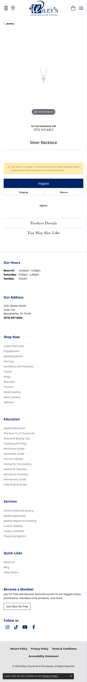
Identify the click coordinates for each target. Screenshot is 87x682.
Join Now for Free (17, 606)
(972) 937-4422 (43, 130)
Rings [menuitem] (7, 376)
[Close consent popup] (71, 676)
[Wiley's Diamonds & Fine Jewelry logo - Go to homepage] (43, 8)
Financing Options (15, 536)
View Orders (11, 572)
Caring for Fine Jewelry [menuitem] (17, 464)
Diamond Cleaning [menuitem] (15, 469)
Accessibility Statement (44, 656)
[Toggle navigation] (81, 8)
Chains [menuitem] (8, 371)
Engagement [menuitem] (11, 351)
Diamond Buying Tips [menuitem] (17, 438)
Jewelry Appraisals (15, 515)
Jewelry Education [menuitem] (14, 428)
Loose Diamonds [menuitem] (14, 346)
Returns (64, 192)
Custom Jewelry (13, 526)
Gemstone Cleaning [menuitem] (16, 474)
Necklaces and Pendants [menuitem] (19, 366)
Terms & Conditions (64, 648)
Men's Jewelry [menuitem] (12, 397)
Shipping (23, 192)
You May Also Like (43, 233)
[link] (6, 8)
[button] (73, 8)
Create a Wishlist (14, 531)
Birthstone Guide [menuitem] (14, 448)
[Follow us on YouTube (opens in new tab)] (24, 627)
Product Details (43, 223)
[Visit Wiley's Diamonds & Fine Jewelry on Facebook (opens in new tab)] (33, 627)
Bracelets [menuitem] (9, 381)
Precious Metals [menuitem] (13, 459)
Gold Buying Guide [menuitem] (15, 484)
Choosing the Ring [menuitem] (15, 443)
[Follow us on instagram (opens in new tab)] (7, 627)
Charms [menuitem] (8, 387)
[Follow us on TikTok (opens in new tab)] (16, 627)
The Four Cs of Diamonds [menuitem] (19, 433)
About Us (9, 562)
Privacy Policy (39, 648)
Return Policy (18, 648)
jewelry (10, 23)
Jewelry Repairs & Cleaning (20, 521)
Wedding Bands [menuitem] (13, 356)
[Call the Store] (13, 317)
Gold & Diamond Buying (18, 510)
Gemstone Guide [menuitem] (14, 453)
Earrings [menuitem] (9, 361)
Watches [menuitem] (9, 402)
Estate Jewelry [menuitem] (12, 392)
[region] (43, 76)
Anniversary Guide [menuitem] (15, 479)
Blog (6, 567)
